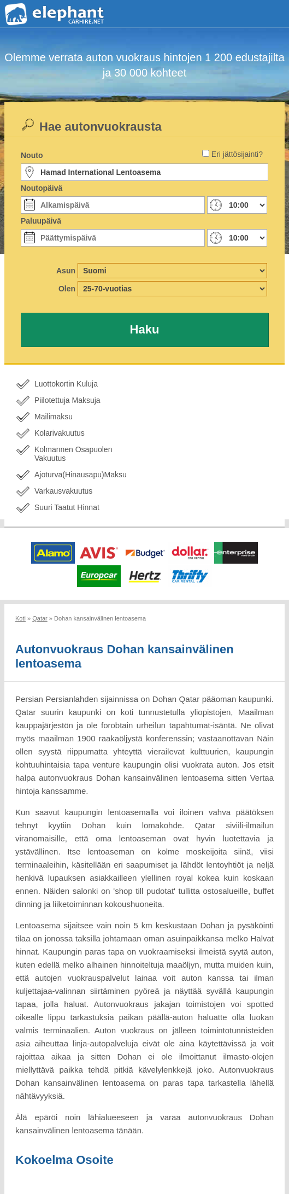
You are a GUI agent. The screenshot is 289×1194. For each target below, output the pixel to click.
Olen (66, 288)
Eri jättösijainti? (237, 154)
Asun (65, 270)
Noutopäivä (41, 188)
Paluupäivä (41, 220)
